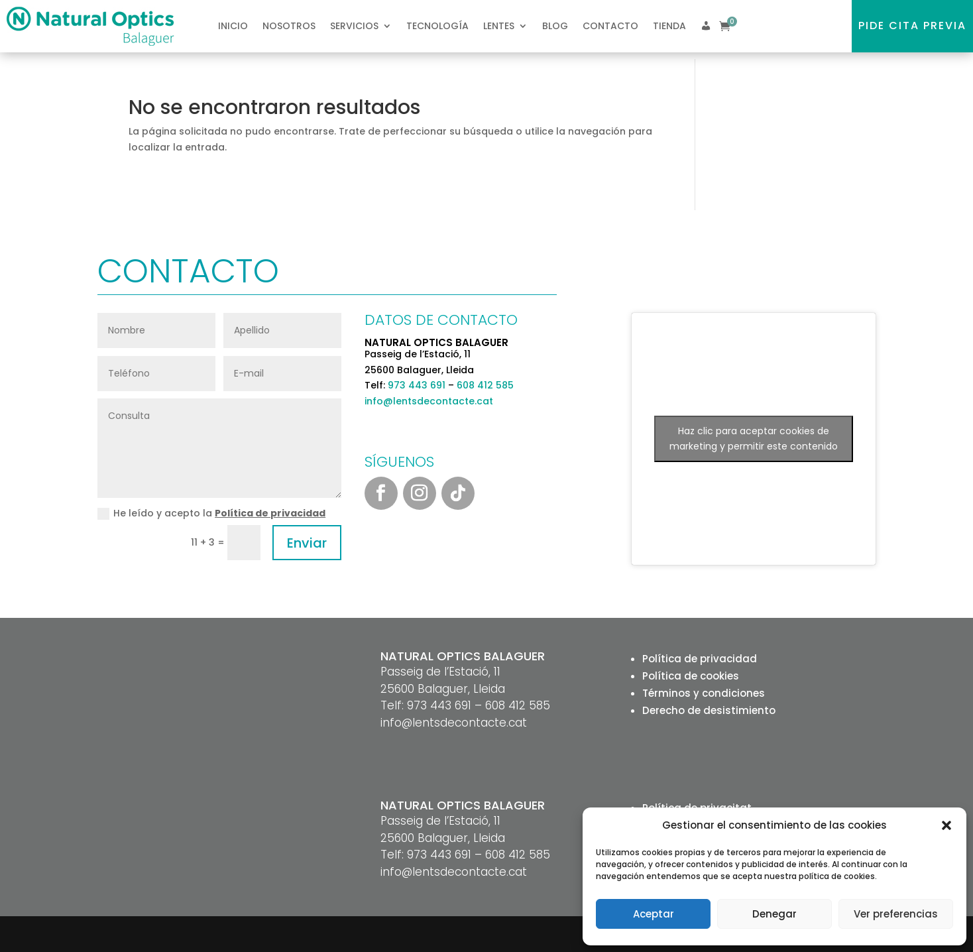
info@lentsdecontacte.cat (429, 401)
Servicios (354, 25)
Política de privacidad (270, 513)
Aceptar (653, 914)
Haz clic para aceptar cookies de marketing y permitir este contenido (753, 438)
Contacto (610, 25)
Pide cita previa (912, 25)
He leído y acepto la (211, 513)
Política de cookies (690, 676)
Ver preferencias (896, 914)
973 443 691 (416, 385)
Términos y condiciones (703, 693)
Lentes (498, 25)
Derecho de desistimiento (708, 710)
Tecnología (437, 25)
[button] (946, 825)
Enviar (307, 543)
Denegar (774, 914)
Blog (555, 25)
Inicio (233, 25)
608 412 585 (485, 385)
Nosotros (288, 25)
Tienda (669, 25)
